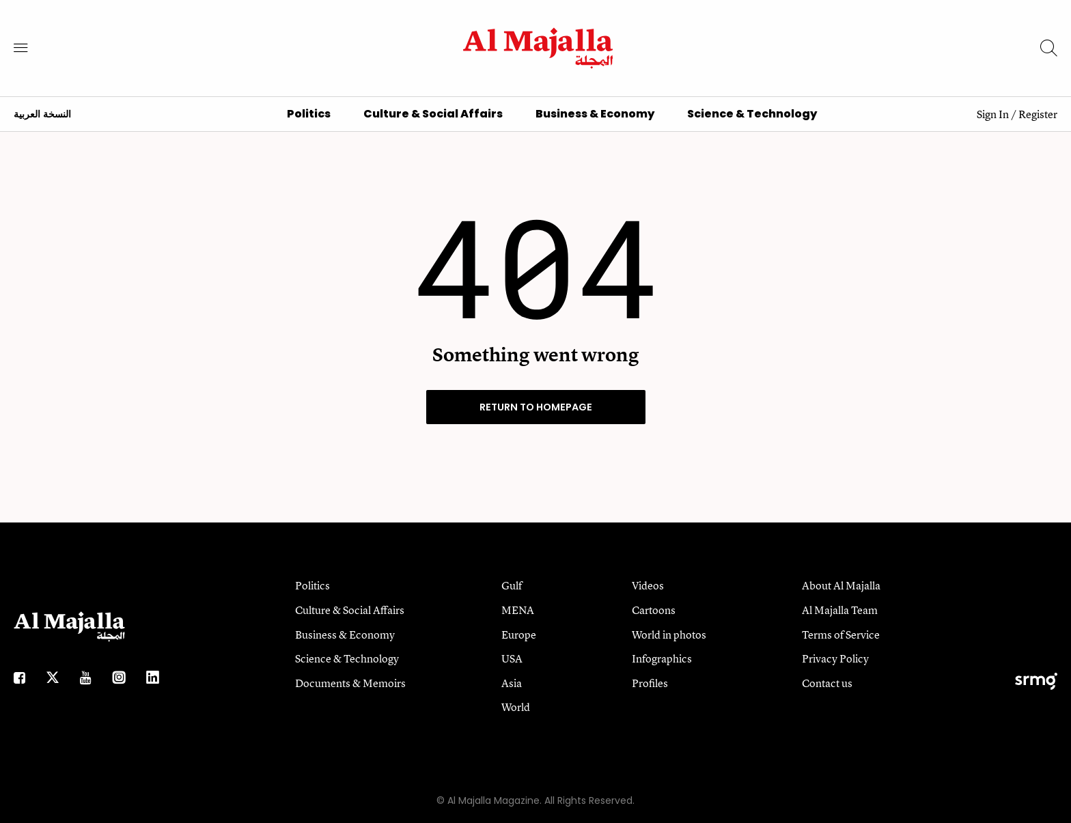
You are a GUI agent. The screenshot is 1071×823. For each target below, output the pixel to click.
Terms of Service (841, 634)
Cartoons (654, 609)
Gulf (511, 585)
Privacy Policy (835, 658)
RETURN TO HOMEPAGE (535, 407)
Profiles (650, 683)
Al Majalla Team (840, 609)
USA (512, 658)
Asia (511, 683)
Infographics (662, 658)
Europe (518, 634)
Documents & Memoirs (350, 683)
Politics (309, 114)
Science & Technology (752, 114)
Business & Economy (595, 114)
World (515, 706)
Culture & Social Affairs (433, 114)
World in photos (669, 634)
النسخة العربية (42, 114)
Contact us (827, 683)
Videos (648, 585)
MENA (517, 609)
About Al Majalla (841, 585)
